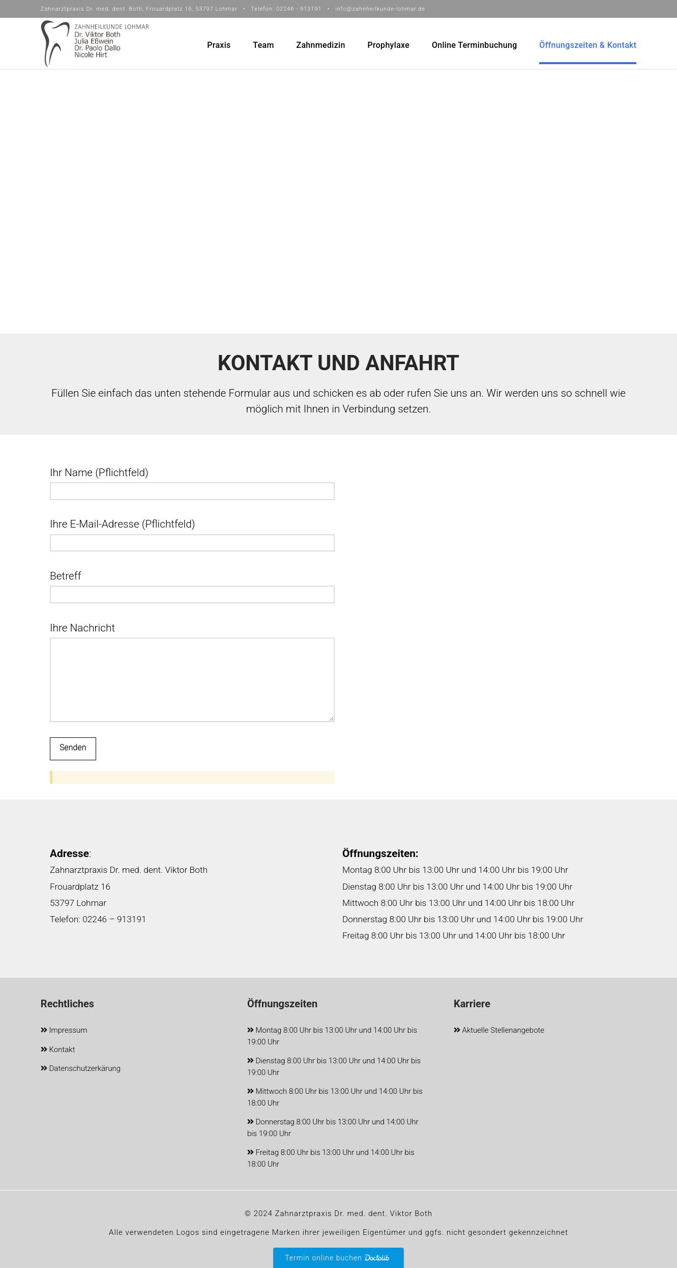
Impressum (64, 1031)
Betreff (192, 586)
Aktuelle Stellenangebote (499, 1031)
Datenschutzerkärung (81, 1069)
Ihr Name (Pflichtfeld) (192, 482)
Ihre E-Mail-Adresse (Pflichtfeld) (192, 534)
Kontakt (58, 1050)
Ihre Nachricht (192, 637)
